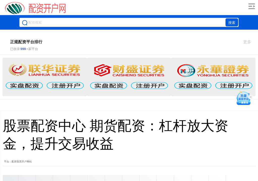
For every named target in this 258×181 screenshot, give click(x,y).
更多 (249, 42)
